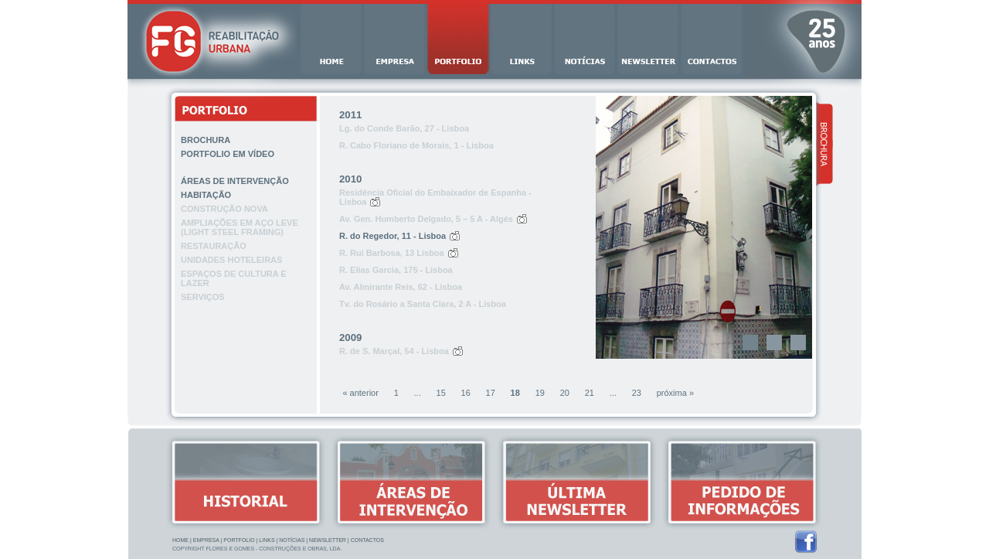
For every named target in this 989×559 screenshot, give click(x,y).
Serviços (203, 297)
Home (180, 540)
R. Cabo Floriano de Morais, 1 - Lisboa (416, 145)
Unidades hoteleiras (231, 259)
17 (490, 392)
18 (515, 392)
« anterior (360, 392)
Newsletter (327, 540)
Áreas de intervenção (235, 181)
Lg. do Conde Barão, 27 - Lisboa (404, 128)
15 (441, 392)
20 (564, 392)
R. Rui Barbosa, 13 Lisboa (391, 252)
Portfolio (238, 540)
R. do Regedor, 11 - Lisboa (392, 235)
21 (589, 392)
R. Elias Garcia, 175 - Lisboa (396, 269)
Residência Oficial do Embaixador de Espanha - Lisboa (435, 197)
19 (540, 392)
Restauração (213, 246)
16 (466, 392)
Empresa (206, 540)
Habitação (206, 194)
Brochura (205, 140)
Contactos (367, 540)
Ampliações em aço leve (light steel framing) (239, 227)
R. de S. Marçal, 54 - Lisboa (394, 351)
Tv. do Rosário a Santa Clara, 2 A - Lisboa (422, 303)
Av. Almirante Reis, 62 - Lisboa (400, 286)
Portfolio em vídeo (227, 153)
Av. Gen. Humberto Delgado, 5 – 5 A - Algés (426, 218)
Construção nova (224, 208)
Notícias (291, 540)
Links (266, 540)
